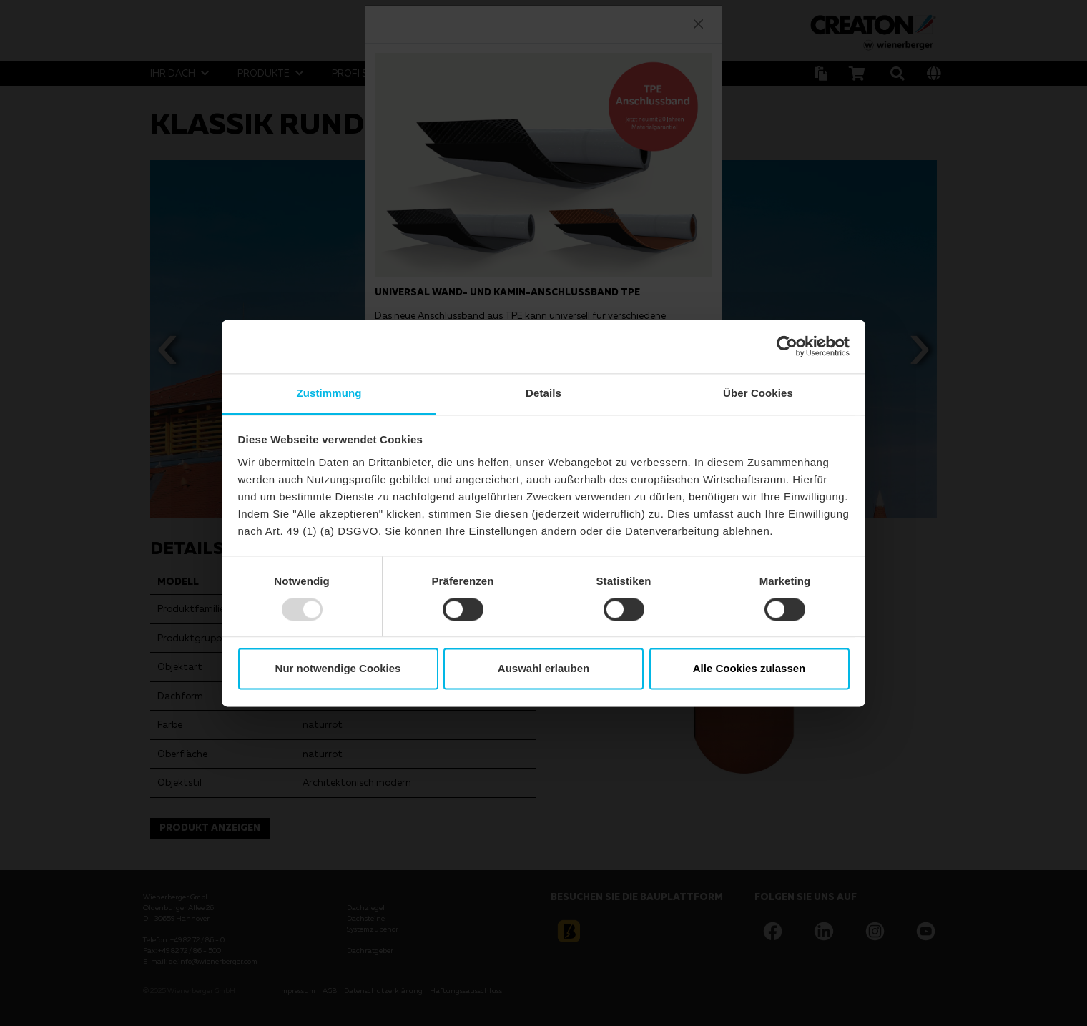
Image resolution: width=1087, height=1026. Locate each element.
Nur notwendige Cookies (338, 669)
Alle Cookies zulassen (749, 669)
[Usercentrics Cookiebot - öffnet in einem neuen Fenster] (787, 346)
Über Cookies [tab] (758, 393)
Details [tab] (543, 393)
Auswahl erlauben (543, 669)
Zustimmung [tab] (329, 393)
